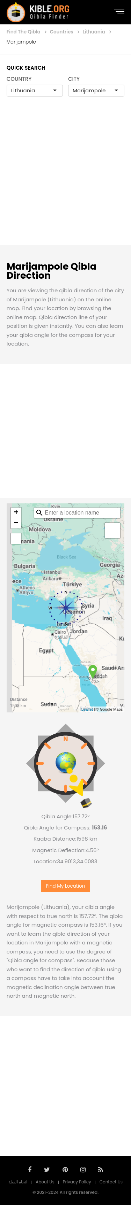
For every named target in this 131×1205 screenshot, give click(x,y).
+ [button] (16, 513)
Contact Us (111, 1182)
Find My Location (65, 886)
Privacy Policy (77, 1182)
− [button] (16, 523)
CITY (74, 79)
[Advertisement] (65, 178)
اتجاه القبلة (17, 1182)
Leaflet (87, 709)
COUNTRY (19, 79)
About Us (45, 1182)
